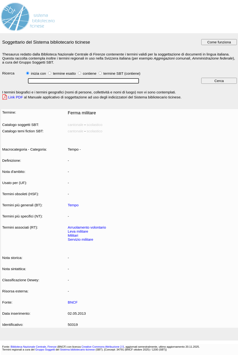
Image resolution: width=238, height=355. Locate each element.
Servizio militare (80, 239)
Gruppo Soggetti (45, 349)
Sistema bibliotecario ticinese (77, 349)
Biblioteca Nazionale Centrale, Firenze (34, 346)
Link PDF (15, 97)
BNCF (73, 302)
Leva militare (78, 231)
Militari (73, 235)
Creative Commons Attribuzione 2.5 (103, 346)
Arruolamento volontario (87, 227)
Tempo (73, 205)
